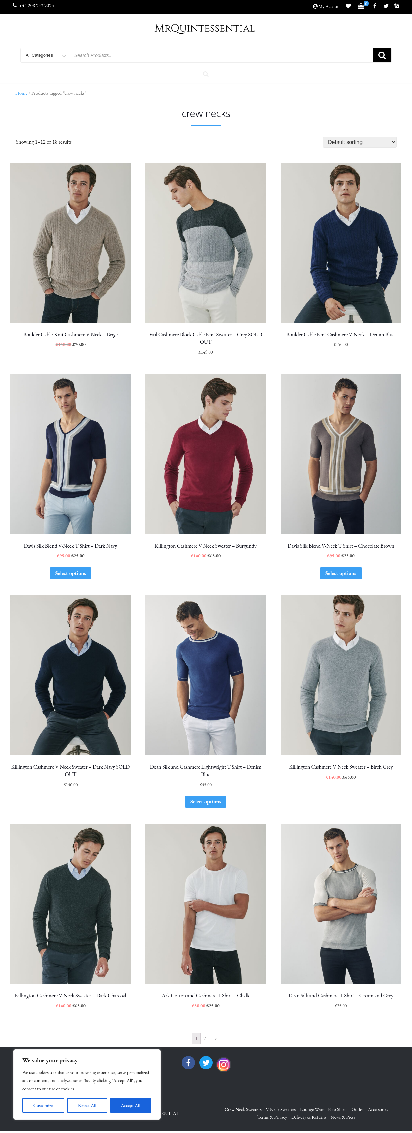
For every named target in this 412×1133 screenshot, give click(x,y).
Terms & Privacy (272, 1117)
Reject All (87, 1105)
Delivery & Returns (308, 1117)
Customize (43, 1105)
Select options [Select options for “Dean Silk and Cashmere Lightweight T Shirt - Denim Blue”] (205, 801)
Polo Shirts (337, 1109)
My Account (329, 6)
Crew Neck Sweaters (243, 1109)
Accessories (378, 1109)
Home (21, 93)
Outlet (358, 1109)
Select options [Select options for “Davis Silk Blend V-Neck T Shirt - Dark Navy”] (70, 573)
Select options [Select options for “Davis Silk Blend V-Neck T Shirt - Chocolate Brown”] (340, 573)
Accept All (130, 1105)
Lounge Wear (312, 1109)
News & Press (343, 1117)
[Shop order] (360, 142)
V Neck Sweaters (281, 1109)
